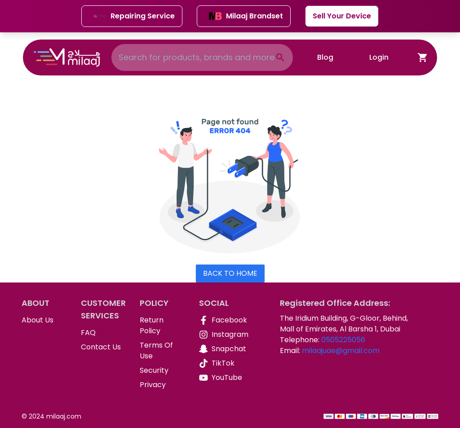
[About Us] (44, 320)
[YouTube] (221, 377)
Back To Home (230, 273)
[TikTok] (221, 363)
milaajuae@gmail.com (341, 350)
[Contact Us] (103, 347)
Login (379, 57)
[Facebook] (221, 320)
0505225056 (343, 340)
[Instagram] (221, 334)
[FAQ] (103, 332)
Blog (325, 57)
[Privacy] (162, 384)
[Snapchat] (221, 349)
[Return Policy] (162, 325)
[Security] (162, 370)
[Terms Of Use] (162, 351)
